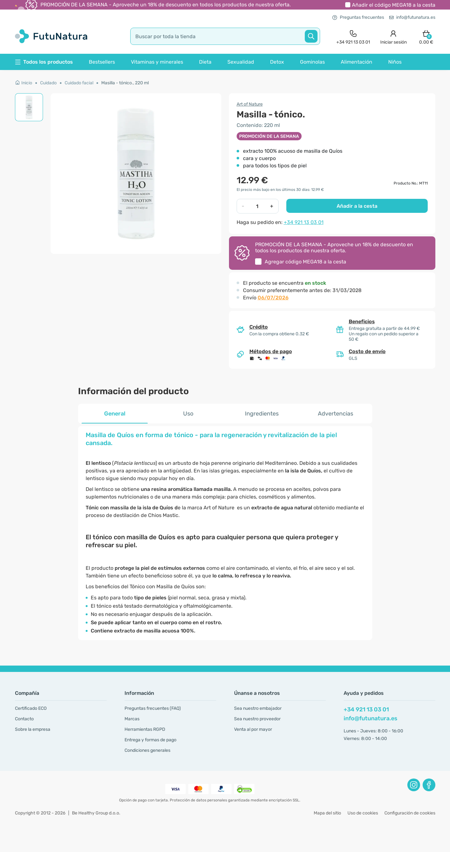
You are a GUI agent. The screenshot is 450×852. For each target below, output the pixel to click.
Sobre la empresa (32, 729)
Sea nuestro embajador (258, 708)
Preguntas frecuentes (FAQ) (153, 708)
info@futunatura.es (412, 17)
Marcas (132, 719)
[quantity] (257, 206)
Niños (395, 62)
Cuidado (48, 83)
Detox (277, 62)
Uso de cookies (362, 813)
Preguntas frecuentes (358, 17)
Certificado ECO (30, 708)
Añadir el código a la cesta (393, 5)
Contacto (24, 719)
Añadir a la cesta (357, 206)
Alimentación (356, 62)
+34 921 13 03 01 (304, 222)
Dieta (205, 62)
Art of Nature (250, 104)
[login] (393, 36)
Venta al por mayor (253, 729)
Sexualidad (240, 62)
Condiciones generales (147, 750)
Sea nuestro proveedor (257, 719)
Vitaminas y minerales (157, 62)
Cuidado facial (79, 83)
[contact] (353, 36)
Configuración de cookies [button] (409, 813)
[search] (225, 36)
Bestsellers (102, 62)
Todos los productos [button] (44, 62)
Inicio (23, 83)
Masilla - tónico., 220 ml (125, 83)
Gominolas (312, 62)
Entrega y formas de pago (150, 740)
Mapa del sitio (327, 813)
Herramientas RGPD (145, 729)
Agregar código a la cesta (305, 262)
